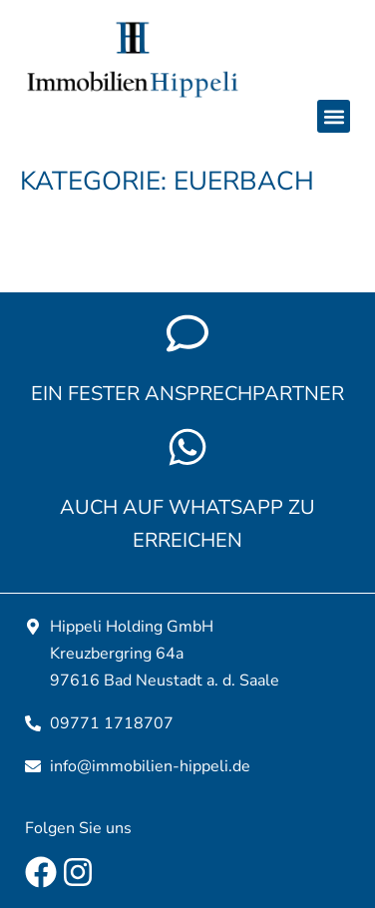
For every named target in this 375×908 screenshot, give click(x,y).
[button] (333, 116)
